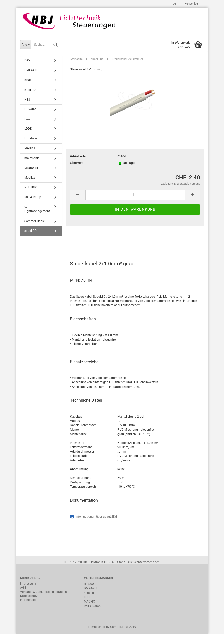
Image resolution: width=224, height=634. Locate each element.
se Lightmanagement (37, 209)
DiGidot (29, 61)
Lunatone (30, 139)
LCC (27, 119)
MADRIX (30, 148)
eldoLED (30, 90)
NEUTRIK (30, 188)
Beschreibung (89, 241)
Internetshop (96, 627)
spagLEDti (31, 231)
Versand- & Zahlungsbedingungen (43, 592)
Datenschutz (29, 596)
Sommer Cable (34, 221)
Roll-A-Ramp (32, 197)
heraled (89, 593)
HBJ (27, 100)
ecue (27, 80)
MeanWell (31, 168)
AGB (23, 588)
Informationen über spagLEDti (96, 517)
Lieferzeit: (76, 163)
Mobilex (29, 178)
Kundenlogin (192, 3)
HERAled (30, 110)
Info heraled (28, 600)
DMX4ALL (31, 70)
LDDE (28, 129)
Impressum (28, 584)
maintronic (31, 158)
